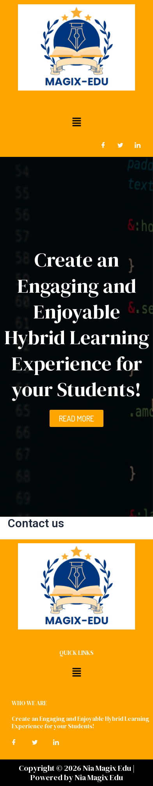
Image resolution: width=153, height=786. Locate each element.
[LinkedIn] (137, 145)
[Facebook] (103, 145)
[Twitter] (120, 145)
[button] (76, 122)
